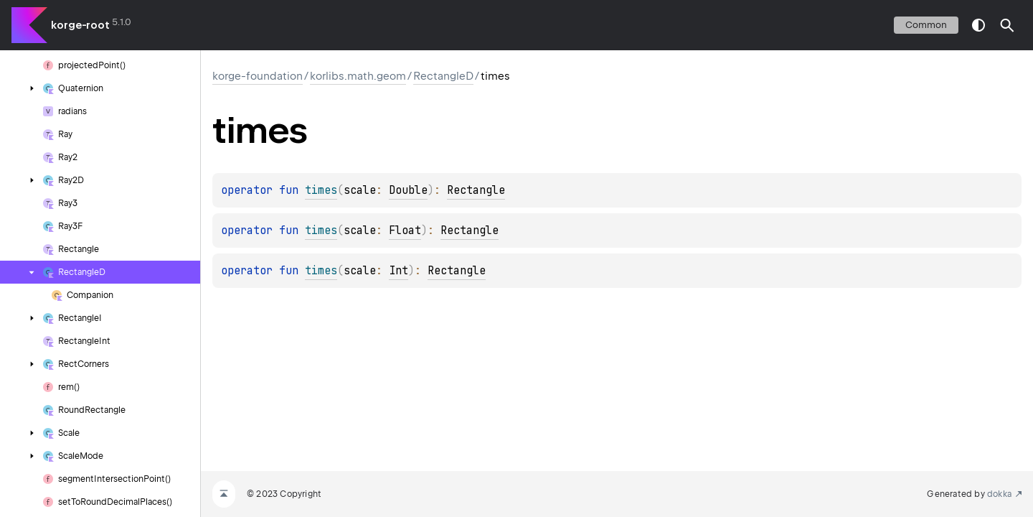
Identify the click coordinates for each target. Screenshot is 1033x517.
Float (405, 230)
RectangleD (443, 76)
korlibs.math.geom (358, 76)
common (926, 24)
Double (408, 190)
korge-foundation (257, 76)
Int (398, 271)
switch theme (978, 25)
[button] (1007, 25)
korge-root (80, 25)
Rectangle (476, 190)
